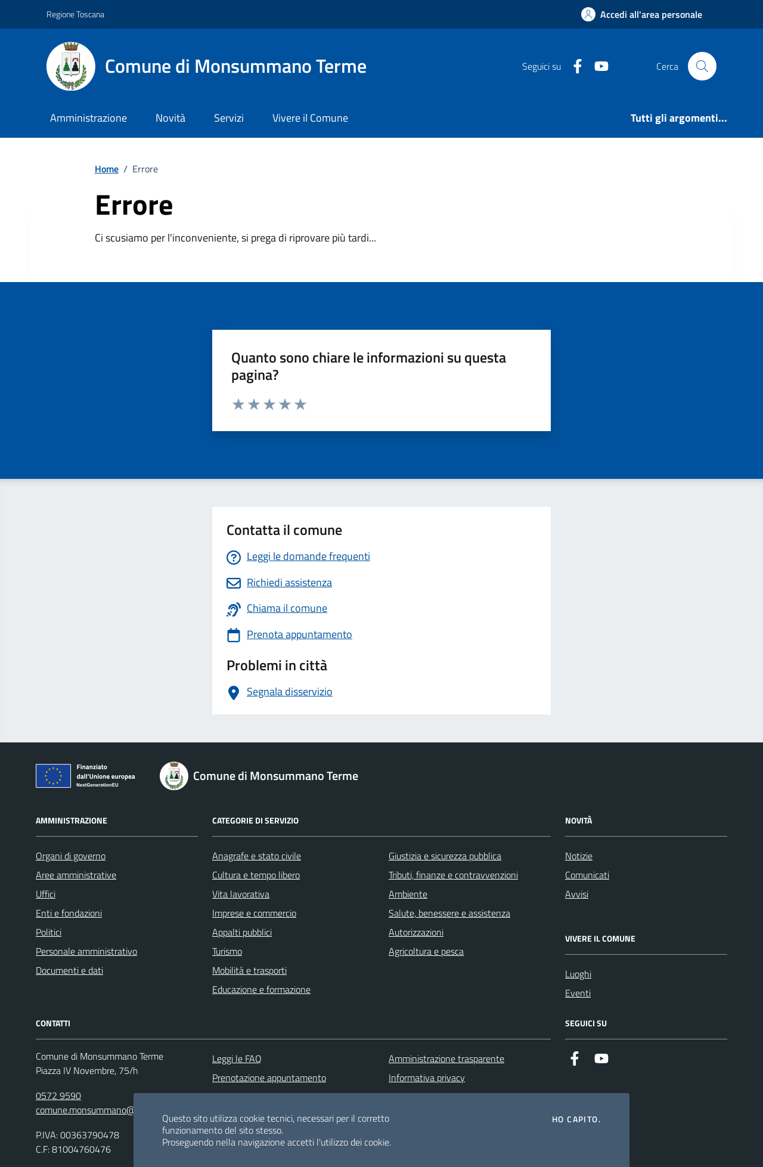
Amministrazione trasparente (446, 1058)
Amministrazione (88, 118)
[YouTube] (597, 66)
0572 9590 (58, 1095)
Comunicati (587, 875)
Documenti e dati (69, 970)
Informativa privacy (427, 1077)
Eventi (578, 993)
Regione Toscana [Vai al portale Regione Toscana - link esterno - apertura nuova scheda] (75, 14)
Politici (48, 932)
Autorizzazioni (416, 932)
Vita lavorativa (240, 894)
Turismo (227, 951)
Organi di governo (71, 856)
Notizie (579, 856)
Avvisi (576, 894)
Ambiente (408, 894)
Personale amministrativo (86, 951)
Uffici (45, 894)
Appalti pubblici (242, 932)
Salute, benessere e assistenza (449, 913)
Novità (170, 118)
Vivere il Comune (310, 118)
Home (107, 169)
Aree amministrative (76, 875)
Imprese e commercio (254, 913)
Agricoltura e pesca (426, 951)
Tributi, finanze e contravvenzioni (453, 875)
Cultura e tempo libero (256, 875)
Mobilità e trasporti (249, 970)
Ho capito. (576, 1119)
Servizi (229, 118)
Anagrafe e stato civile (256, 856)
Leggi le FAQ (237, 1058)
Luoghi (578, 974)
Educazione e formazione (261, 989)
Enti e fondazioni (69, 913)
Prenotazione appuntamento (269, 1077)
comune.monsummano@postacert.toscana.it (125, 1110)
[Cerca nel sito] (702, 66)
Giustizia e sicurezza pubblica (445, 856)
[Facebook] (573, 66)
